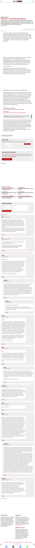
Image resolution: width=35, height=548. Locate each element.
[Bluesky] (25, 547)
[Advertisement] (17, 9)
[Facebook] (11, 547)
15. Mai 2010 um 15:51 (8, 302)
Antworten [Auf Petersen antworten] (6, 312)
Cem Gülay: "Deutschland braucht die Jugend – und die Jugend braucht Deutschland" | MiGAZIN (18, 253)
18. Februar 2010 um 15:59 (6, 217)
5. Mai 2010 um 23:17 (5, 414)
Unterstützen (18, 542)
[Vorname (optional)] (18, 144)
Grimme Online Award (13, 155)
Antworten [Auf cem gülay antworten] (4, 297)
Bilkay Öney (4, 25)
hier (7, 526)
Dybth (3, 347)
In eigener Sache (5, 542)
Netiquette (22, 542)
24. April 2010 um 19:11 (6, 281)
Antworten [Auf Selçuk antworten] (3, 276)
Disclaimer (30, 542)
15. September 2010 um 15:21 (6, 479)
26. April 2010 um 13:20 (5, 404)
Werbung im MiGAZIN (12, 542)
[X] (18, 547)
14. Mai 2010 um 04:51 (6, 444)
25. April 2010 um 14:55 (6, 368)
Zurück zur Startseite (7, 135)
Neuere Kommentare (4, 214)
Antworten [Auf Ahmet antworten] (3, 440)
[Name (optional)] (7, 146)
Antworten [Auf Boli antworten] (3, 234)
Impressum (26, 542)
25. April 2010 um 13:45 (5, 348)
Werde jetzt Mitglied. (12, 156)
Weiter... (22, 538)
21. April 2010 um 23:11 (5, 256)
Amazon (16, 117)
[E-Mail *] (7, 144)
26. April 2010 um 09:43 (5, 386)
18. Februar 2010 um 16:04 (6, 239)
